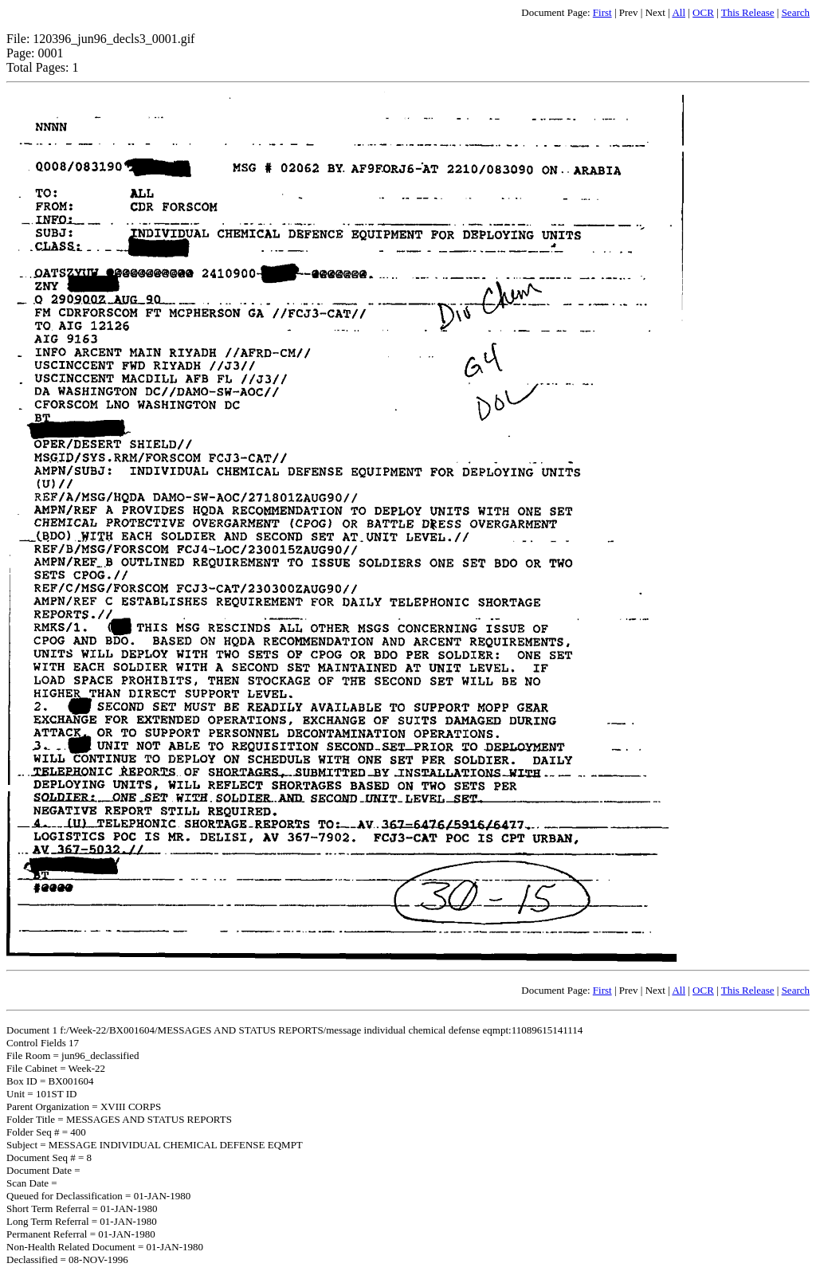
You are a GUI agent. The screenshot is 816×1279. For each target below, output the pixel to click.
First (602, 12)
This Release (748, 12)
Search (796, 12)
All (678, 12)
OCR (703, 12)
